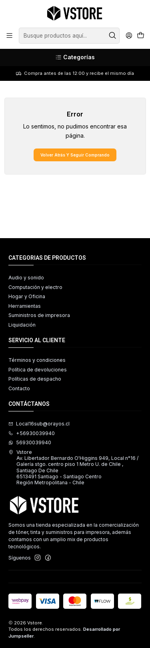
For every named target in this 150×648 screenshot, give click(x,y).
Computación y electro (35, 287)
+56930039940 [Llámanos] (31, 433)
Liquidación (22, 325)
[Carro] (140, 36)
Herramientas (24, 306)
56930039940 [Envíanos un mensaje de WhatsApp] (29, 442)
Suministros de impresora (39, 315)
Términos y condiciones (37, 360)
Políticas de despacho (34, 379)
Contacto (19, 388)
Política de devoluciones (37, 370)
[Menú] (9, 36)
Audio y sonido (26, 278)
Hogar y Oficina (26, 296)
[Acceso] (129, 36)
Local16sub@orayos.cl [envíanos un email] (39, 424)
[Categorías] (75, 57)
